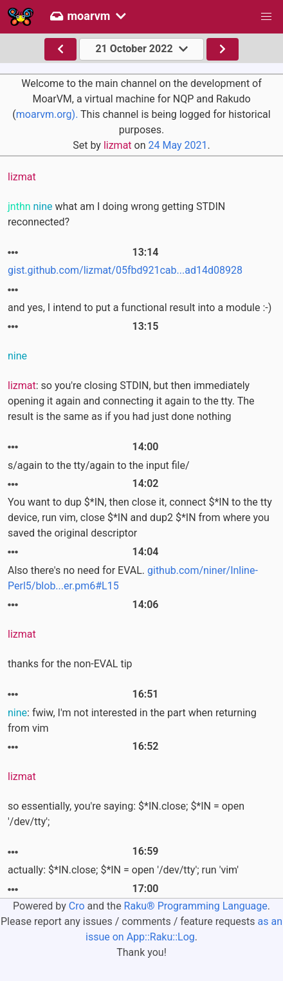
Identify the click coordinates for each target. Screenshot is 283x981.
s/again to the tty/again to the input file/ (99, 465)
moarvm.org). (47, 114)
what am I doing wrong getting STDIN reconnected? (116, 214)
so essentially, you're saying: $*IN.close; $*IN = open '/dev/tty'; (126, 814)
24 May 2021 (177, 145)
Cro (77, 906)
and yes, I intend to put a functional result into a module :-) (139, 307)
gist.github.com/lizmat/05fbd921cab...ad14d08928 (125, 270)
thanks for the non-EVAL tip (70, 664)
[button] (266, 16)
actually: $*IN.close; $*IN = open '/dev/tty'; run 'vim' (123, 870)
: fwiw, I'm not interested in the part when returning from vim (132, 720)
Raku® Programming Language (196, 906)
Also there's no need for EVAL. (133, 578)
